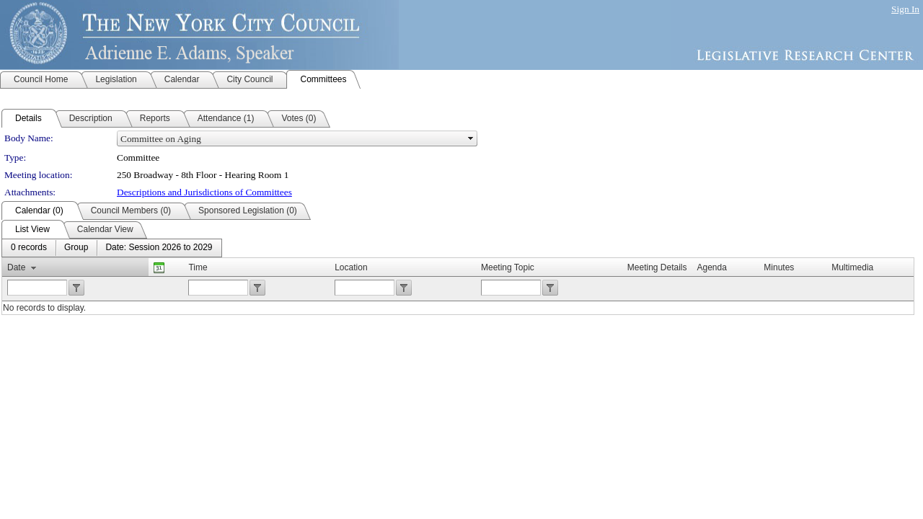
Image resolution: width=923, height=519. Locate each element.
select (470, 138)
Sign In (905, 9)
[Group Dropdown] (76, 248)
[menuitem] (29, 248)
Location (351, 267)
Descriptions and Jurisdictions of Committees (204, 192)
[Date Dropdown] (159, 248)
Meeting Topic (507, 267)
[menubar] (111, 248)
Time (197, 267)
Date (16, 267)
